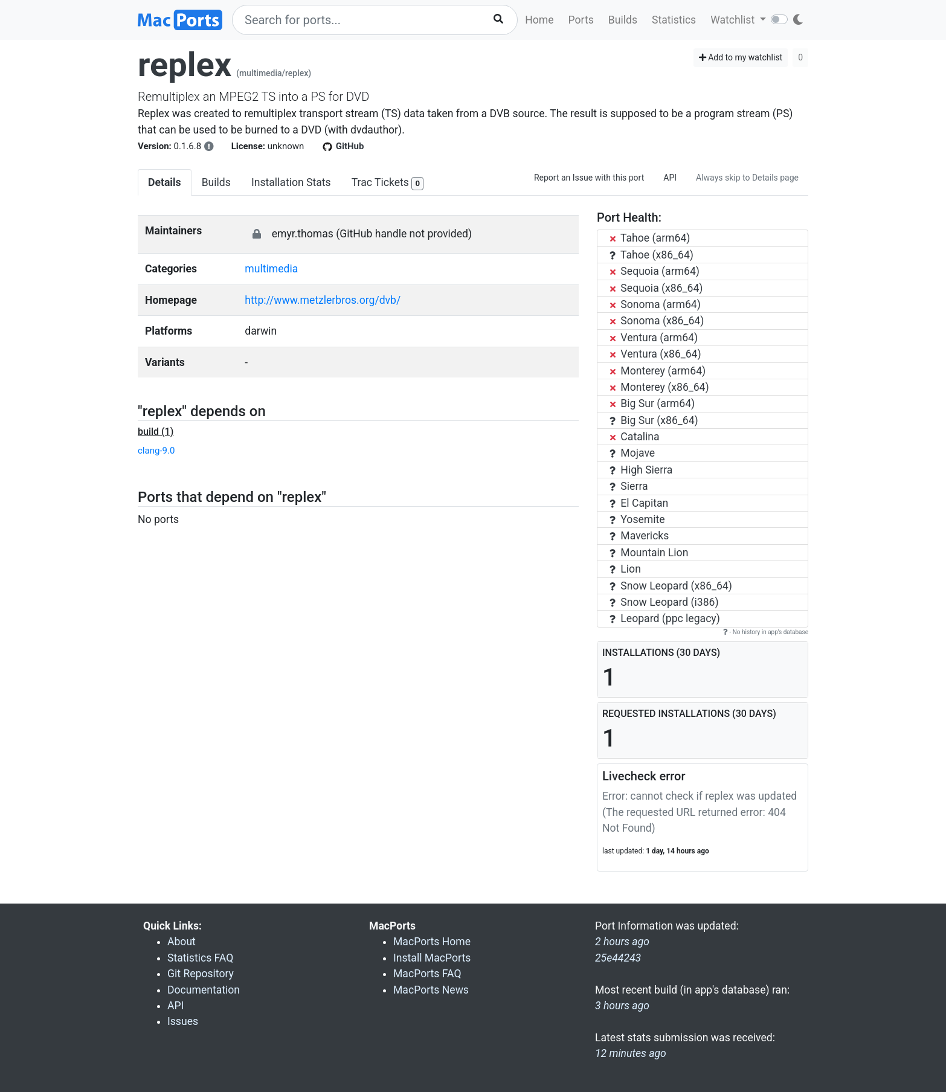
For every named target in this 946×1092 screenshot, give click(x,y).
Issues (182, 1021)
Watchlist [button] (733, 20)
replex (184, 65)
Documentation (203, 990)
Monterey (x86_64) (659, 387)
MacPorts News (431, 990)
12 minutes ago (630, 1053)
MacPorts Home (432, 942)
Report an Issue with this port (589, 177)
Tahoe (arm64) (650, 238)
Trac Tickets (388, 183)
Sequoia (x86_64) (656, 288)
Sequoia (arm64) (655, 271)
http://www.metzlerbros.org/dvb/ (323, 300)
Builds (622, 20)
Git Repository (200, 974)
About (181, 942)
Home (539, 20)
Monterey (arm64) (658, 371)
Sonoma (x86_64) (657, 321)
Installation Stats (291, 182)
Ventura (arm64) (654, 338)
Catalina (635, 437)
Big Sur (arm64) (652, 403)
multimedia (271, 269)
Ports (581, 20)
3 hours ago (622, 1006)
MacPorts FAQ (427, 974)
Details (164, 182)
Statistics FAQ (200, 958)
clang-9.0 (156, 450)
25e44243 (618, 958)
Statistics (674, 20)
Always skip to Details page (747, 177)
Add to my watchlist (741, 57)
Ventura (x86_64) (655, 354)
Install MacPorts (432, 958)
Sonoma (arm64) (655, 304)
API (670, 177)
